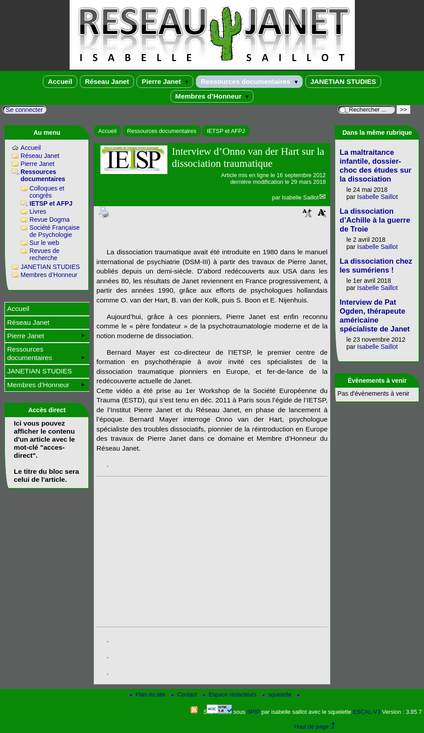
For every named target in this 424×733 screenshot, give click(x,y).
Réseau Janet (107, 81)
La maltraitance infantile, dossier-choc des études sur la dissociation (376, 165)
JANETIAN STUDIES (343, 81)
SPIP (253, 711)
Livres (37, 211)
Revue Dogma (49, 219)
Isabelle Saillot (300, 197)
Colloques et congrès (46, 192)
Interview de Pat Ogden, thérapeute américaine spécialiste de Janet (375, 315)
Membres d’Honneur (212, 96)
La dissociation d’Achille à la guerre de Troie (375, 220)
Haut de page (311, 726)
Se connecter (24, 109)
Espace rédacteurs (230, 694)
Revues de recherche (44, 254)
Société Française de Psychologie (54, 231)
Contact (184, 694)
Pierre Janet (164, 81)
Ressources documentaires (249, 81)
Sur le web (44, 242)
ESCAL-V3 (367, 711)
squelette (277, 694)
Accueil (60, 81)
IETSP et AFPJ (226, 131)
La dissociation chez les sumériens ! (376, 265)
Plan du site (148, 694)
